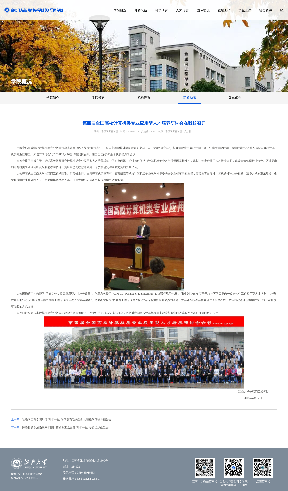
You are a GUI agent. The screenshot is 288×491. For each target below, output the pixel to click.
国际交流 (203, 10)
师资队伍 (140, 10)
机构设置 (144, 97)
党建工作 (224, 10)
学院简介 (52, 97)
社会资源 (265, 10)
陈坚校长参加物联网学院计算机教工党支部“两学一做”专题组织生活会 (65, 427)
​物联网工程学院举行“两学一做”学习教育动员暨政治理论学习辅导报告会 (66, 419)
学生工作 (244, 10)
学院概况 (120, 10)
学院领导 (98, 97)
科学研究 (161, 10)
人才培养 (182, 10)
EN (282, 9)
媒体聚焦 (235, 97)
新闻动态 (189, 97)
